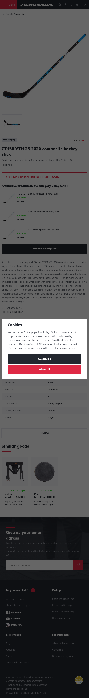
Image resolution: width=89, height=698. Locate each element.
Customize (44, 359)
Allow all (44, 369)
